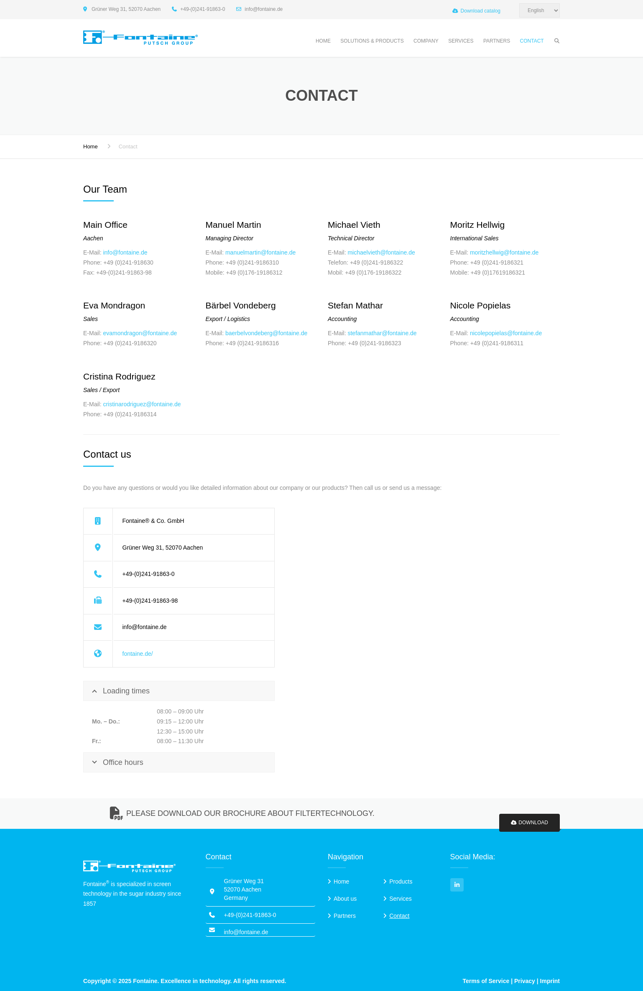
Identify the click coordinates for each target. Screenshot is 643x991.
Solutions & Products (371, 41)
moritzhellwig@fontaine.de (504, 252)
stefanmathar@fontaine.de (381, 333)
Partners (496, 41)
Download (529, 822)
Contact (532, 41)
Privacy (524, 981)
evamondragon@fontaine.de (140, 333)
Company (426, 41)
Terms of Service (486, 981)
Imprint (550, 981)
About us (345, 898)
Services (460, 41)
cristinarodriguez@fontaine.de (142, 404)
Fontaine (145, 981)
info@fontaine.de (125, 252)
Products (400, 881)
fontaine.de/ (137, 653)
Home (323, 41)
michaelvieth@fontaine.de (381, 252)
